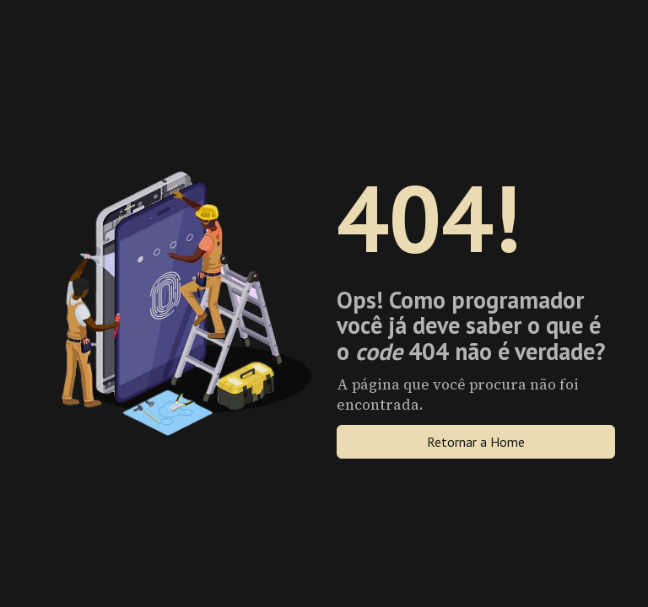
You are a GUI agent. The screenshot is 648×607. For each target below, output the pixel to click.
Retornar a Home (476, 441)
